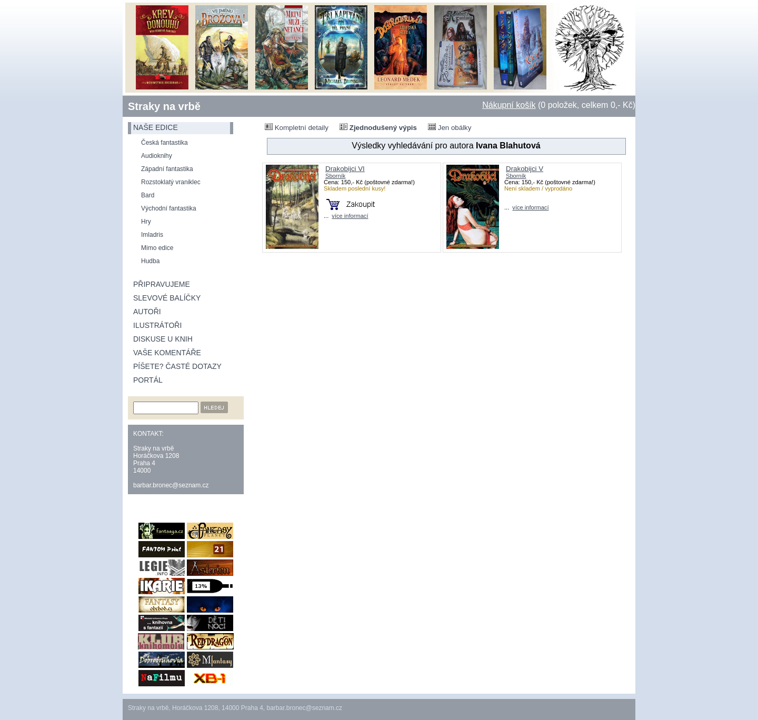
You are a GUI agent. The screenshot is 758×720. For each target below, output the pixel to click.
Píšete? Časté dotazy (177, 366)
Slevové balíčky (167, 298)
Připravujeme (161, 284)
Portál (148, 380)
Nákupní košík (508, 105)
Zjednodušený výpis (378, 127)
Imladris (152, 234)
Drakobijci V (524, 169)
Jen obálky (449, 127)
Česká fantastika (164, 142)
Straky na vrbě (164, 106)
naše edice (155, 127)
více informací (350, 216)
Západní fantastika (167, 169)
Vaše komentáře (167, 352)
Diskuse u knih (163, 339)
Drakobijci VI (345, 169)
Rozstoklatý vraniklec (171, 182)
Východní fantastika (168, 208)
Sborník (335, 176)
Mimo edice (157, 248)
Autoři (147, 311)
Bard (147, 195)
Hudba (150, 261)
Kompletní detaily (296, 127)
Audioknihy (156, 155)
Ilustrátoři (157, 325)
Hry (146, 221)
